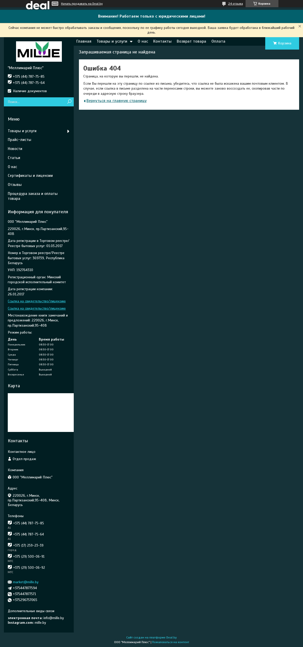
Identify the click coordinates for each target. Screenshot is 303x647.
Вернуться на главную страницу (116, 100)
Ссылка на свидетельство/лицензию (37, 301)
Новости (15, 148)
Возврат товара (191, 41)
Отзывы (15, 184)
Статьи (14, 157)
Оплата (218, 41)
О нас (143, 41)
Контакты (162, 41)
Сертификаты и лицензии (30, 175)
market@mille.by (26, 582)
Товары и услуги (112, 41)
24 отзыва (235, 3)
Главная (83, 41)
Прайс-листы (19, 139)
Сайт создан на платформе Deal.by (151, 637)
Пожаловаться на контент (170, 642)
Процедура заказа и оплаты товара (33, 196)
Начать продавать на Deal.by (82, 3)
